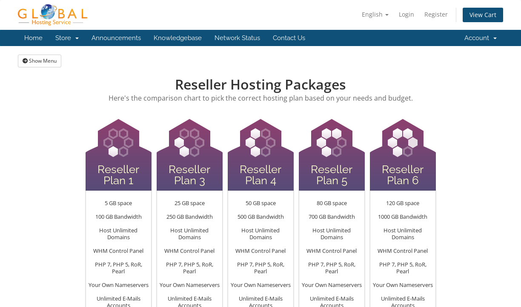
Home (33, 38)
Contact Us (289, 38)
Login (406, 14)
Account (480, 38)
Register (436, 14)
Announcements (116, 38)
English (375, 14)
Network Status (237, 38)
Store (67, 38)
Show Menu (40, 60)
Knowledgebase (178, 38)
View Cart (482, 15)
